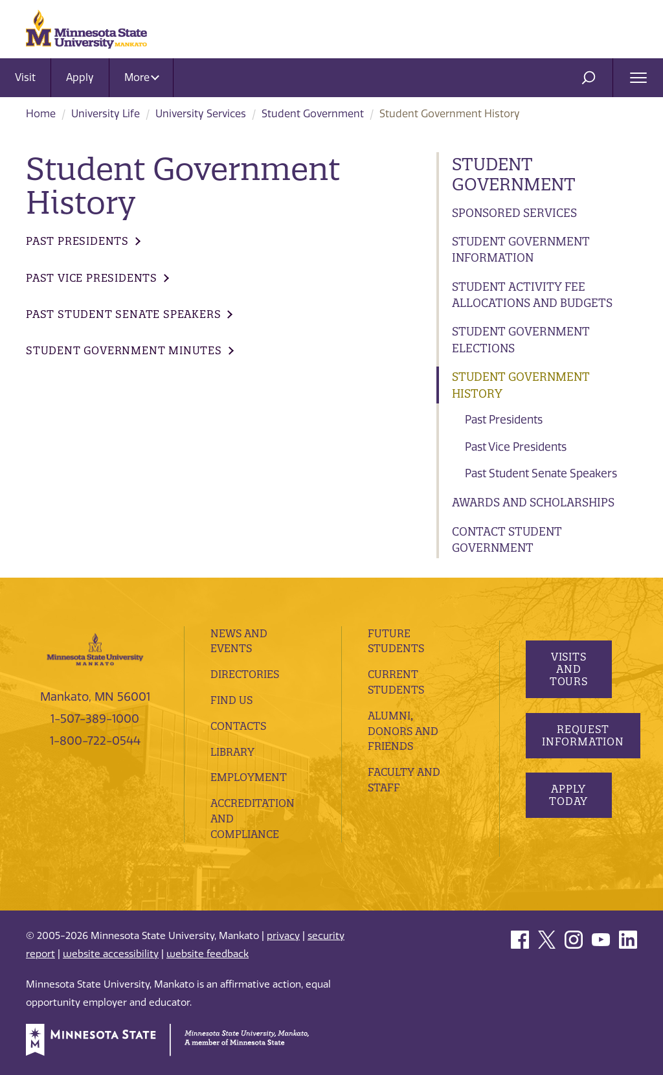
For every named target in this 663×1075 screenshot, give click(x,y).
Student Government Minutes (124, 350)
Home (41, 113)
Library (232, 751)
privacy (283, 936)
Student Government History (521, 385)
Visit (25, 77)
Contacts (238, 725)
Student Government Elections (521, 339)
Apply (80, 77)
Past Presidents (504, 419)
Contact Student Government (507, 540)
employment (248, 777)
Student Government (313, 113)
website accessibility (111, 954)
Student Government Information (521, 249)
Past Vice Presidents (516, 446)
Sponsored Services (514, 213)
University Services (200, 113)
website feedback (207, 954)
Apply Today (568, 795)
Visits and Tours (568, 669)
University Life (105, 113)
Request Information (583, 735)
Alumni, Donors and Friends (403, 731)
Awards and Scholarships (533, 502)
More (141, 77)
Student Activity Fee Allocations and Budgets (532, 295)
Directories (244, 674)
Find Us (231, 700)
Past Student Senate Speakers (541, 473)
